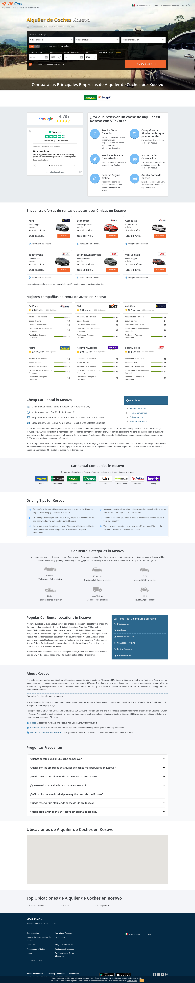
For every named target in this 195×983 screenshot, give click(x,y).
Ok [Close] (142, 981)
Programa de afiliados (36, 949)
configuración (132, 981)
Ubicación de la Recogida (38, 35)
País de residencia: (106, 53)
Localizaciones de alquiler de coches (39, 938)
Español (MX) (140, 5)
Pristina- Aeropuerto (37, 906)
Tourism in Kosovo (138, 421)
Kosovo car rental (138, 408)
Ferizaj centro (103, 906)
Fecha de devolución (71, 52)
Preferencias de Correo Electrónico (64, 954)
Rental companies (138, 413)
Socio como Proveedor (64, 949)
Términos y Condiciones (56, 974)
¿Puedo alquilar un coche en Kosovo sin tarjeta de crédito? (63, 811)
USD (155, 5)
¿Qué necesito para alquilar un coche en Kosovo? (58, 785)
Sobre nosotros (33, 933)
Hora (51, 52)
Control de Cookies (35, 960)
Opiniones (31, 944)
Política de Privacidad (35, 974)
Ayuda (186, 5)
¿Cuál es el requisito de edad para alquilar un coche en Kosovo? (66, 794)
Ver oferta (63, 236)
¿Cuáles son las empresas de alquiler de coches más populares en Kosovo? (73, 767)
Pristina (66, 906)
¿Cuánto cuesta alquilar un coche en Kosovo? (56, 759)
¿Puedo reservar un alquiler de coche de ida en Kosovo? (62, 803)
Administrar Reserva (170, 5)
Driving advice (136, 417)
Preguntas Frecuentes (64, 944)
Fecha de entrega (35, 52)
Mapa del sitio (74, 974)
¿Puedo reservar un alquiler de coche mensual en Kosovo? (63, 776)
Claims (29, 953)
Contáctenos (60, 937)
